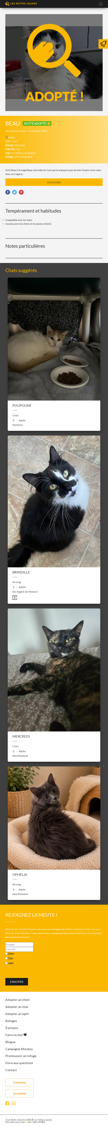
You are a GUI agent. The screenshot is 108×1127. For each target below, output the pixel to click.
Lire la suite (54, 182)
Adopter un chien (17, 999)
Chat (10, 958)
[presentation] (29, 972)
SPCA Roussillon (23, 156)
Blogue (10, 1042)
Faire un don (16, 1035)
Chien (11, 953)
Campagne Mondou (19, 1049)
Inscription (19, 1093)
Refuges (11, 1021)
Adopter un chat (16, 1007)
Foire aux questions (19, 1063)
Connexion (19, 1082)
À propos (11, 1028)
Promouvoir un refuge (20, 1056)
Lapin (11, 963)
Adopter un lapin (17, 1014)
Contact (11, 1070)
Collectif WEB (38, 1122)
